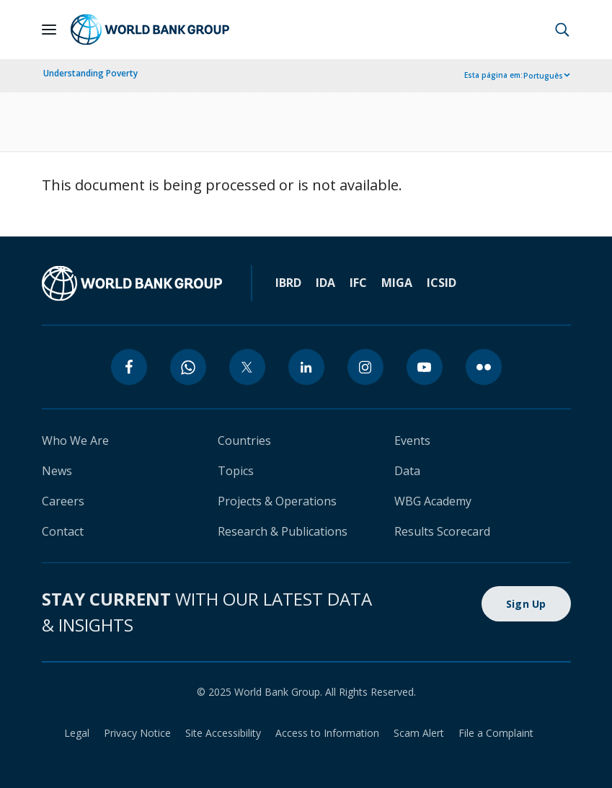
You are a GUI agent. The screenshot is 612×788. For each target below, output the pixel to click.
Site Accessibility (223, 733)
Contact (63, 531)
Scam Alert (419, 733)
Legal (76, 733)
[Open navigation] (49, 29)
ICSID (441, 283)
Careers (63, 501)
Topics (236, 471)
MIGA (396, 283)
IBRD (288, 283)
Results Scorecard (442, 531)
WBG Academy (432, 501)
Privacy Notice (137, 733)
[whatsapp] (188, 367)
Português (543, 76)
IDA (325, 283)
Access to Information (327, 733)
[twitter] (247, 367)
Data (407, 471)
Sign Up (526, 604)
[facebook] (129, 367)
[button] (562, 29)
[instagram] (365, 367)
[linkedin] (306, 367)
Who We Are (75, 440)
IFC (358, 283)
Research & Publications (282, 531)
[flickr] (484, 367)
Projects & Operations (277, 501)
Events (412, 440)
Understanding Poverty (90, 73)
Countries (244, 440)
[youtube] (425, 367)
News (57, 471)
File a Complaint (495, 733)
